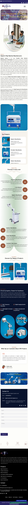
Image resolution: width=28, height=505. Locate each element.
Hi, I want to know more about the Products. (18, 502)
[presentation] (8, 431)
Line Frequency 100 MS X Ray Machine (7, 474)
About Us (10, 497)
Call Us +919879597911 (21, 500)
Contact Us (21, 497)
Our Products (15, 497)
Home (6, 497)
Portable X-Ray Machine (4, 470)
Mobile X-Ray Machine (4, 472)
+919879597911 (8, 395)
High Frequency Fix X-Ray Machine (6, 476)
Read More (13, 146)
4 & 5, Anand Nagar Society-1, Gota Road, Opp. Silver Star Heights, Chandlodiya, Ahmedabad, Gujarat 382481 (14, 490)
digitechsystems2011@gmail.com (11, 398)
